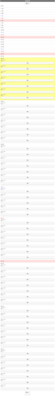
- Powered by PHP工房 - (27, 394)
